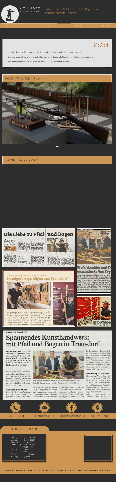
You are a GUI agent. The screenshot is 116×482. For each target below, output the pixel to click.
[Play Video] (57, 116)
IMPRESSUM (93, 470)
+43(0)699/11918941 (14, 415)
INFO (30, 470)
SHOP (71, 470)
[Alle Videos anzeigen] (57, 146)
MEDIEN (36, 470)
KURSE (52, 470)
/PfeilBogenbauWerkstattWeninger (71, 415)
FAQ (85, 470)
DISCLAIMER (105, 470)
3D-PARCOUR (62, 470)
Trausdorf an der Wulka (99, 415)
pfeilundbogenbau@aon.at (44, 415)
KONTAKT (79, 470)
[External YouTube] (57, 195)
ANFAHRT (45, 470)
